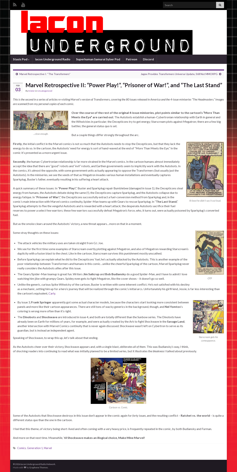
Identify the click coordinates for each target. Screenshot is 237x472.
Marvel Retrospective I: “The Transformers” (44, 74)
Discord (148, 59)
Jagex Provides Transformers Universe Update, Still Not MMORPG (179, 74)
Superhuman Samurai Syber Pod (98, 59)
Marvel (48, 448)
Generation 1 (35, 448)
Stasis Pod (21, 59)
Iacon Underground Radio (52, 59)
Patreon (131, 59)
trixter (32, 90)
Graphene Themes (38, 467)
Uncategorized (44, 90)
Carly (52, 293)
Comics (21, 448)
